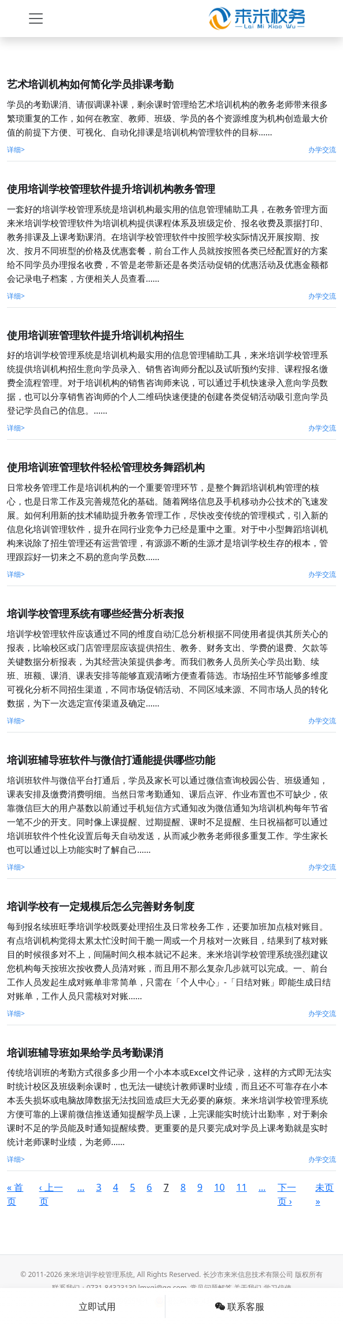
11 (242, 1187)
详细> (16, 149)
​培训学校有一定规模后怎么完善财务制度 (100, 906)
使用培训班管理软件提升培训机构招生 (95, 335)
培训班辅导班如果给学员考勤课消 (85, 1052)
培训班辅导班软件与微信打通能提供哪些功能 (111, 760)
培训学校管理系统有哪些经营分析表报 (95, 613)
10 (219, 1187)
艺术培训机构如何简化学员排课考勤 (90, 84)
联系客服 (239, 1306)
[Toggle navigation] (36, 18)
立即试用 (97, 1306)
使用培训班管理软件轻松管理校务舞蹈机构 (106, 467)
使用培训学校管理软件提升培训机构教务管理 (111, 189)
